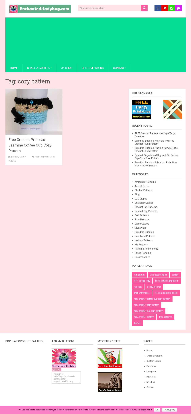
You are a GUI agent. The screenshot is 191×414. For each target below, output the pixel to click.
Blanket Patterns (143, 190)
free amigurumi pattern (166, 293)
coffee (175, 275)
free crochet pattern (144, 317)
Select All (56, 370)
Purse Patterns (143, 252)
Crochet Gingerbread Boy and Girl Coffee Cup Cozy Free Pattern (156, 157)
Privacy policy (169, 410)
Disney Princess (142, 293)
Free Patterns (142, 219)
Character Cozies (43, 157)
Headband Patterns (145, 236)
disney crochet (154, 287)
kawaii (137, 323)
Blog (137, 194)
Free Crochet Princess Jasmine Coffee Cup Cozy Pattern (29, 145)
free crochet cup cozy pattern (148, 311)
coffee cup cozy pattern (167, 281)
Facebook (151, 366)
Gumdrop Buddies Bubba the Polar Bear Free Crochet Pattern (156, 164)
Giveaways (140, 227)
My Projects (141, 244)
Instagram (151, 371)
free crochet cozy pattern (146, 305)
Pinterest (150, 377)
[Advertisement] (95, 40)
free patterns (165, 317)
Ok (157, 410)
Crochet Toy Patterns (146, 211)
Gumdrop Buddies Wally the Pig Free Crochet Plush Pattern (154, 142)
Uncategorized (142, 257)
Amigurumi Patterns (145, 181)
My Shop (66, 68)
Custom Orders (93, 68)
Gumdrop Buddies (144, 232)
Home (14, 68)
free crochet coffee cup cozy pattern (152, 299)
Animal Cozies (142, 186)
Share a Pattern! (39, 68)
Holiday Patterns (144, 240)
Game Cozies (142, 223)
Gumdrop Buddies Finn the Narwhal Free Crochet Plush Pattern (156, 149)
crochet (138, 287)
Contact (119, 68)
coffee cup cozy (142, 281)
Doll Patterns (142, 215)
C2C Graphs (141, 198)
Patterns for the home (146, 248)
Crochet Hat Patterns (146, 207)
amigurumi (139, 275)
